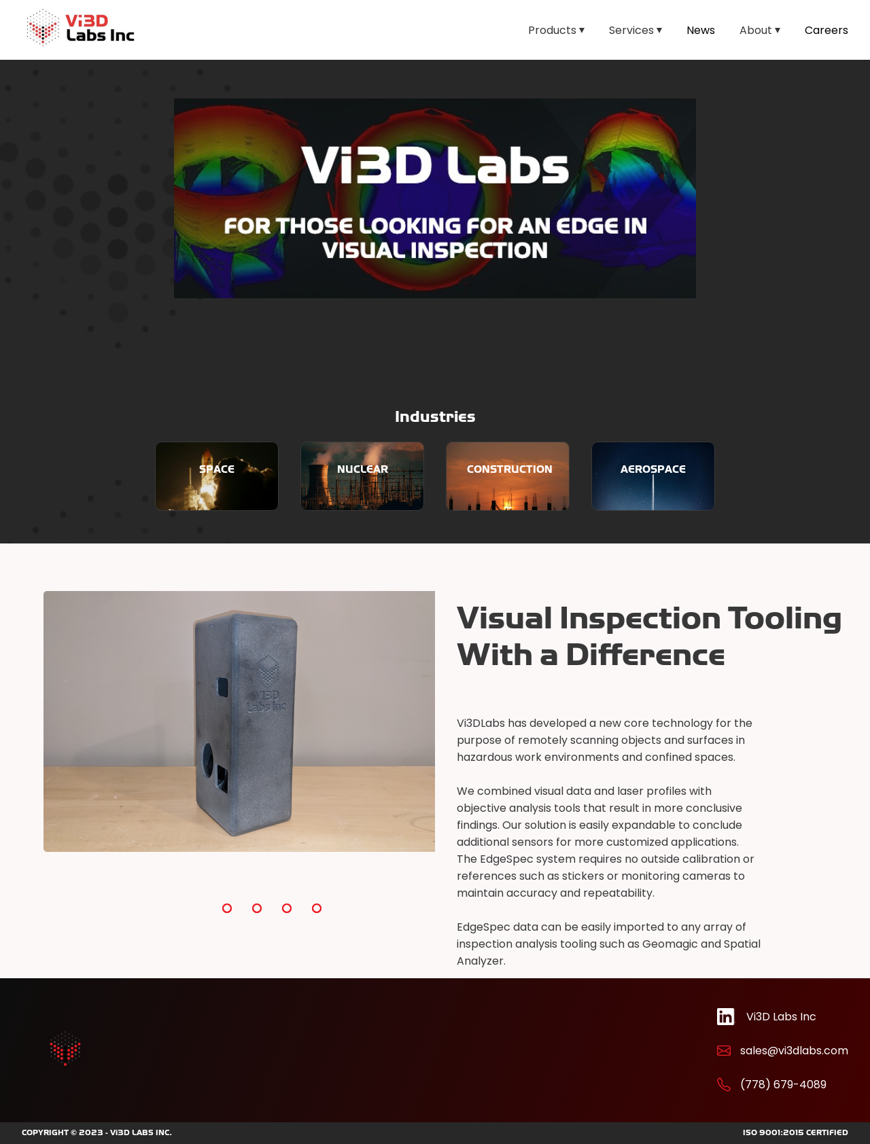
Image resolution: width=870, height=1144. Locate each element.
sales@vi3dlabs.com (794, 1050)
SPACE (216, 469)
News (700, 30)
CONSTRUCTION (510, 469)
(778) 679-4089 (783, 1084)
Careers (826, 30)
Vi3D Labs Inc (781, 1016)
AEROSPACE (653, 469)
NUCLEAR (362, 469)
